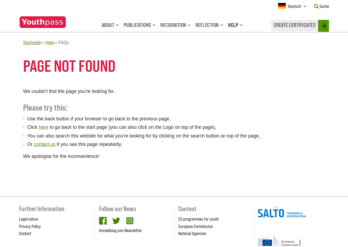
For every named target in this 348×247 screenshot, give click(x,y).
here (43, 127)
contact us (44, 144)
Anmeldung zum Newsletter (120, 230)
